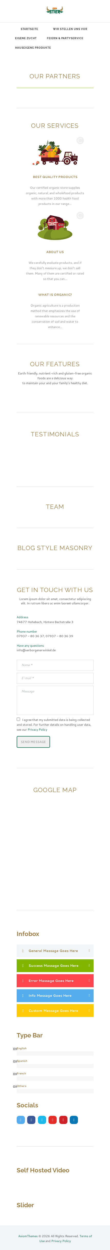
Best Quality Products (55, 177)
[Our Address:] (55, 820)
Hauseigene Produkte (33, 47)
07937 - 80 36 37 (30, 636)
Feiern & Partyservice (65, 38)
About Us (55, 252)
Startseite (29, 28)
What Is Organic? (55, 294)
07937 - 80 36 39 (59, 636)
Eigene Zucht (26, 38)
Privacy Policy (37, 729)
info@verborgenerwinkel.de (36, 650)
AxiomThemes (28, 1236)
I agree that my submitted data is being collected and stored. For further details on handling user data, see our (54, 724)
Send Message (33, 742)
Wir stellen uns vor (70, 28)
